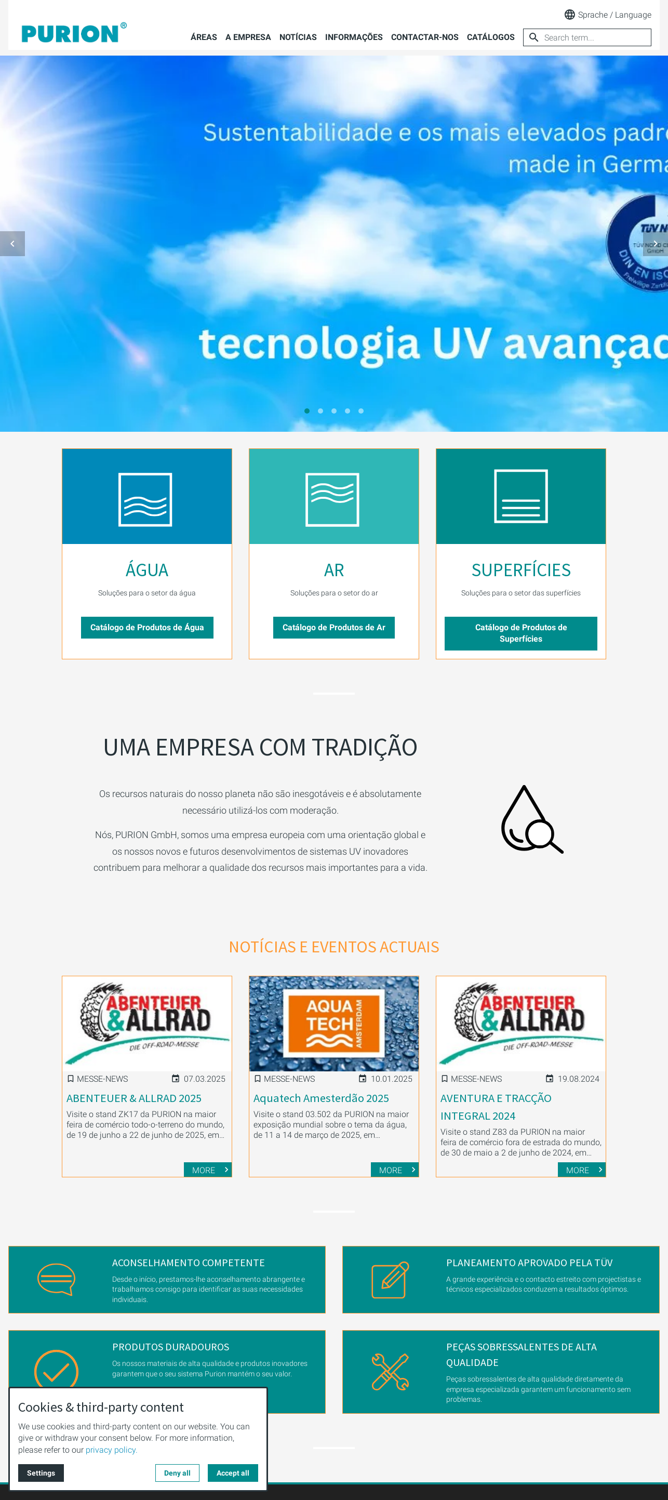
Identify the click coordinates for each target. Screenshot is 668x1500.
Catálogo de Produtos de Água (147, 627)
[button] (12, 243)
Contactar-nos (425, 37)
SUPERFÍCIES (521, 570)
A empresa (248, 37)
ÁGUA (147, 570)
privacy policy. (112, 1450)
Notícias (298, 37)
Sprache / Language (607, 14)
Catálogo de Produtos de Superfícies (521, 633)
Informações (354, 37)
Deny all (177, 1473)
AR (334, 570)
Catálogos (491, 37)
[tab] (307, 411)
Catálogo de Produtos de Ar (334, 627)
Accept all (233, 1473)
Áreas (204, 37)
